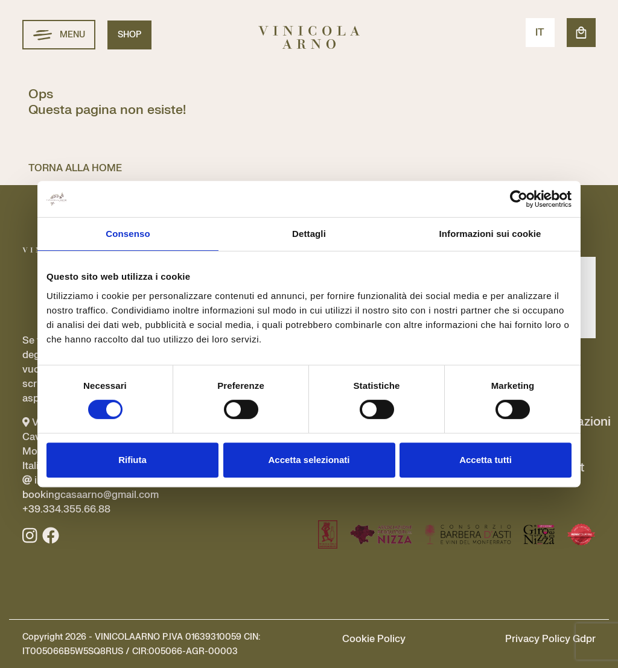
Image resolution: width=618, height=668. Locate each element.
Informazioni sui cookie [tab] (490, 233)
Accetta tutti (485, 460)
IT (539, 33)
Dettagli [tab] (309, 233)
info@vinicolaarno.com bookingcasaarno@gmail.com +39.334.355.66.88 (90, 494)
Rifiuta (132, 460)
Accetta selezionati (308, 460)
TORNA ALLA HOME (75, 168)
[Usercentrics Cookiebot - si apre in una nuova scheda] (519, 199)
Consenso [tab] (128, 233)
